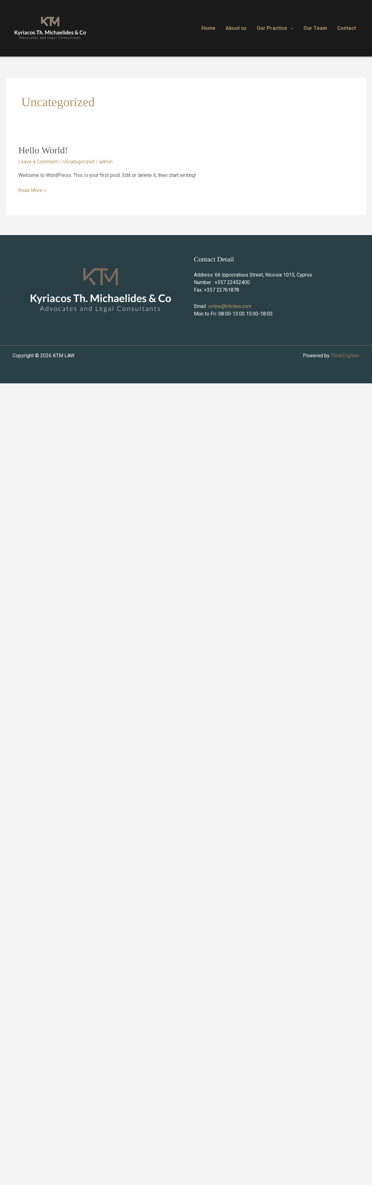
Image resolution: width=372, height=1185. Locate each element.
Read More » (32, 190)
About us (236, 28)
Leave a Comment (38, 162)
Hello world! (43, 150)
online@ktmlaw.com (229, 306)
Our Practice (272, 28)
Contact (346, 28)
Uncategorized (79, 162)
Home (208, 28)
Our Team (315, 28)
